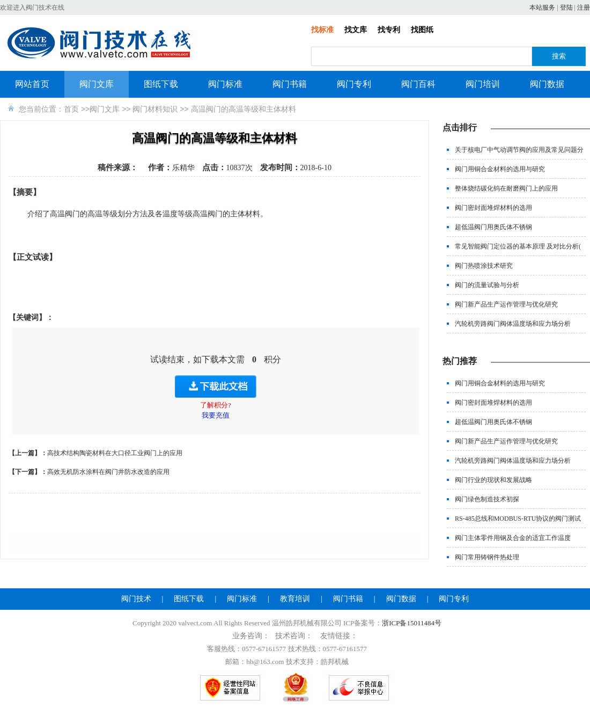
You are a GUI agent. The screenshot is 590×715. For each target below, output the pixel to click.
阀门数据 (547, 84)
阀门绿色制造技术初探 (487, 499)
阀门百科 (418, 84)
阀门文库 (96, 84)
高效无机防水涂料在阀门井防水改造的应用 (108, 472)
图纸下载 (161, 84)
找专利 (389, 30)
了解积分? (215, 405)
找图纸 (422, 30)
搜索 (559, 56)
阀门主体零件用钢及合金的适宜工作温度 (513, 538)
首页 (71, 109)
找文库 (355, 30)
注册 (583, 7)
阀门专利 (354, 84)
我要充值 (216, 415)
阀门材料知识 (155, 109)
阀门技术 (136, 599)
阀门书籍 (289, 84)
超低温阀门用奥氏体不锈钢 (493, 227)
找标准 (322, 30)
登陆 (566, 7)
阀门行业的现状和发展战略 (493, 480)
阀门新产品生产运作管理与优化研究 (506, 304)
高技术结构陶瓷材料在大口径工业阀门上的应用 (114, 453)
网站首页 (32, 84)
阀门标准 (225, 84)
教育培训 (295, 599)
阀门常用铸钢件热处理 (487, 557)
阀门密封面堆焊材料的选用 (493, 207)
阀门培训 (483, 84)
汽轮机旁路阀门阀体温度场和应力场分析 (513, 323)
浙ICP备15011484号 (411, 623)
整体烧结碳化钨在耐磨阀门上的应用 (506, 188)
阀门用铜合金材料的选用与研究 (500, 169)
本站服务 (542, 7)
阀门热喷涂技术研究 (484, 265)
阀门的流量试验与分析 (487, 285)
